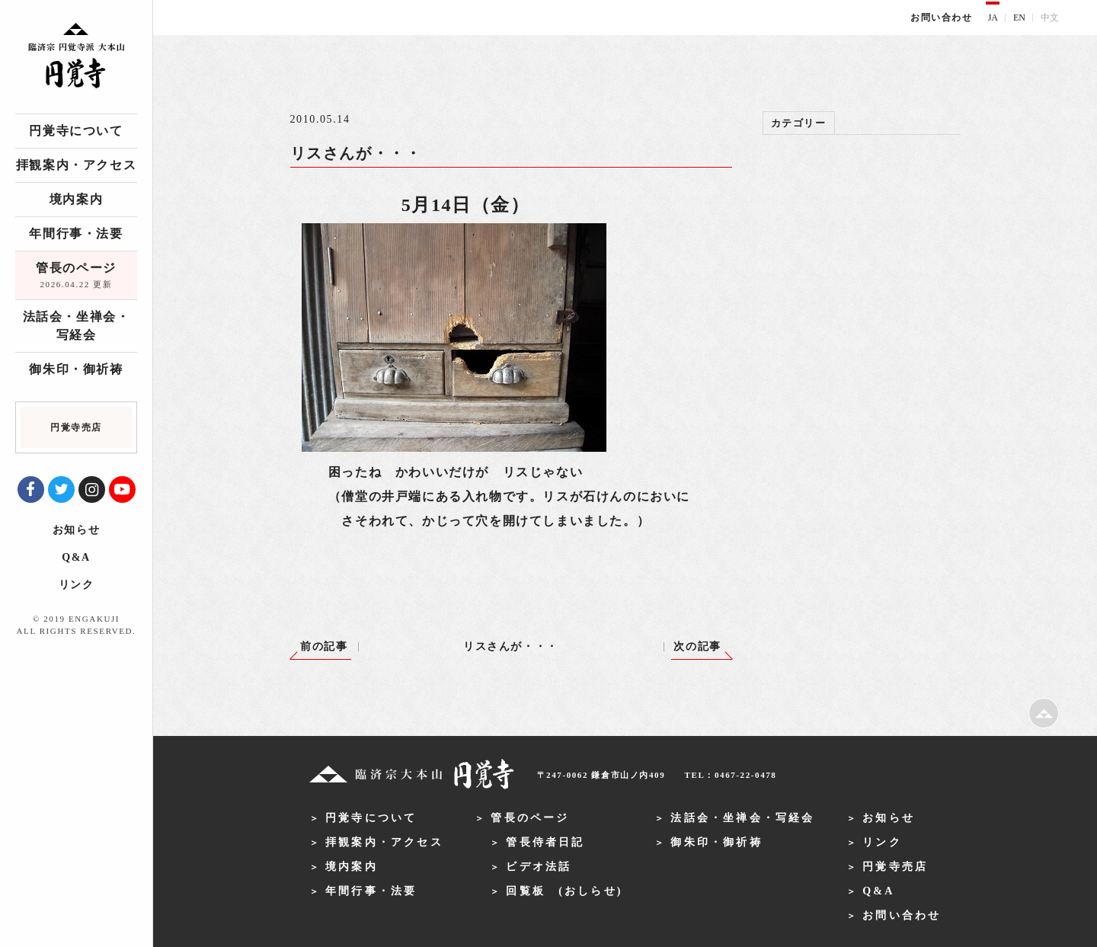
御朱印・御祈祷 (76, 369)
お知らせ (76, 530)
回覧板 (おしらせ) (564, 891)
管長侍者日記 (545, 842)
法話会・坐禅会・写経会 (76, 325)
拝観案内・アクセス (76, 164)
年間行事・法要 (76, 233)
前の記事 (323, 646)
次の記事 (697, 646)
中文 (1050, 17)
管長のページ (76, 276)
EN (1019, 17)
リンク (76, 584)
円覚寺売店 (895, 866)
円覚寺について (76, 130)
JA (993, 17)
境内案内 (76, 199)
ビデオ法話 (538, 866)
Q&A (76, 557)
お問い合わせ (941, 17)
